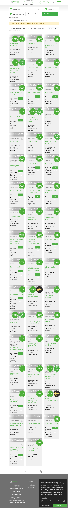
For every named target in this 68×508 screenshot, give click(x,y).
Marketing (61, 501)
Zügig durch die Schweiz (51, 314)
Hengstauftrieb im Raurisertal (50, 139)
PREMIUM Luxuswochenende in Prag (33, 291)
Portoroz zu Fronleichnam (31, 214)
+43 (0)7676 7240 (28, 1)
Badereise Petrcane (15, 187)
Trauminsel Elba (14, 212)
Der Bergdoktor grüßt (16, 289)
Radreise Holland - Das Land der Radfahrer (16, 69)
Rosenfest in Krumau (33, 417)
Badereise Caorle (14, 262)
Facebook (54, 477)
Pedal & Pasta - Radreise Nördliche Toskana (33, 117)
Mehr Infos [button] (44, 498)
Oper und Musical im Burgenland (33, 443)
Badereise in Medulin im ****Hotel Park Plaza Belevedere (16, 237)
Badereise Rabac (49, 90)
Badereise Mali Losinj (50, 417)
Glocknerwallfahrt (32, 139)
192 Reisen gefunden (50, 15)
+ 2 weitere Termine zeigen (20, 118)
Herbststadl (31, 44)
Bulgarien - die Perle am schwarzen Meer (34, 317)
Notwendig (45, 501)
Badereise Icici (49, 160)
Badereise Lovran (32, 160)
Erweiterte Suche (33, 14)
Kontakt (32, 477)
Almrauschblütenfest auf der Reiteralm (16, 418)
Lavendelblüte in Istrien (16, 367)
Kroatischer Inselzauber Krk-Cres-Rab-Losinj (34, 393)
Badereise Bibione (50, 235)
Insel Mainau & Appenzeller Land (15, 162)
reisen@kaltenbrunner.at (27, 3)
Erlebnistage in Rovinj (33, 90)
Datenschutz (32, 478)
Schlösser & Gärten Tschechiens (50, 263)
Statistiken (53, 501)
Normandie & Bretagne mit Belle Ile (16, 343)
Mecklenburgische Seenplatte (15, 394)
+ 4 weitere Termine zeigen (55, 165)
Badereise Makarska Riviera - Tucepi (33, 188)
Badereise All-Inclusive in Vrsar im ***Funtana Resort (34, 264)
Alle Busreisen (44, 477)
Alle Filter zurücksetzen (13, 17)
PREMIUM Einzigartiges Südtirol (51, 393)
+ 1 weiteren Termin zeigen (37, 95)
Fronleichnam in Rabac (51, 214)
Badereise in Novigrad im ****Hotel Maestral (34, 236)
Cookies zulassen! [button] (46, 505)
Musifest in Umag (32, 67)
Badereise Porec (14, 114)
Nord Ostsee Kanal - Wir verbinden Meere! (33, 338)
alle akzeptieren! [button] (60, 505)
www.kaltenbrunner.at (19, 495)
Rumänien (47, 115)
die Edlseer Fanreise (50, 67)
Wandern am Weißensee (13, 44)
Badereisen (44, 478)
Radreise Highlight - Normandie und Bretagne (50, 370)
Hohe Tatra (13, 317)
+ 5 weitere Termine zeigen (20, 96)
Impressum (32, 480)
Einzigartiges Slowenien (51, 291)
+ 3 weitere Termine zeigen (20, 191)
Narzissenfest (14, 139)
